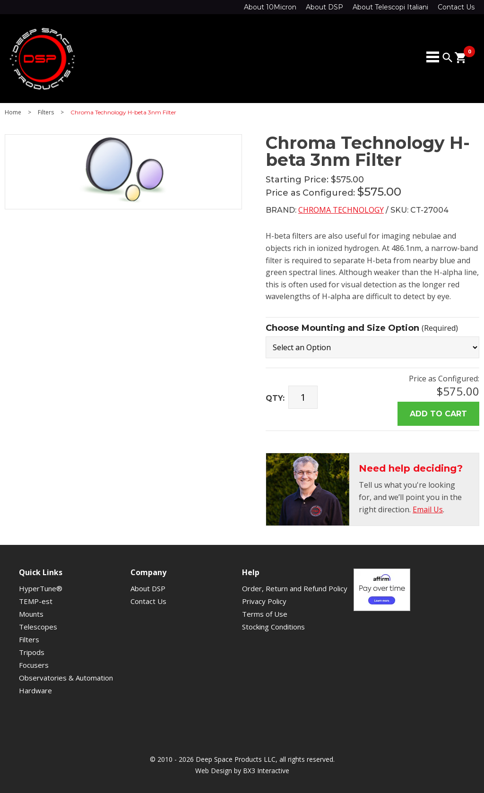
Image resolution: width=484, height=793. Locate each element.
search (447, 57)
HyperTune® (40, 588)
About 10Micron (270, 7)
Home (13, 112)
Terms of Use (264, 614)
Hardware (35, 690)
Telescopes (38, 626)
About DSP (324, 7)
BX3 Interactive (266, 770)
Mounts (31, 614)
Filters (46, 112)
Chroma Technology (341, 210)
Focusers (34, 665)
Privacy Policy (264, 601)
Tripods (31, 652)
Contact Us (456, 7)
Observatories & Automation (66, 677)
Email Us (428, 509)
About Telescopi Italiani (390, 7)
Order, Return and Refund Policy (294, 588)
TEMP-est (35, 601)
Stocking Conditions (273, 626)
